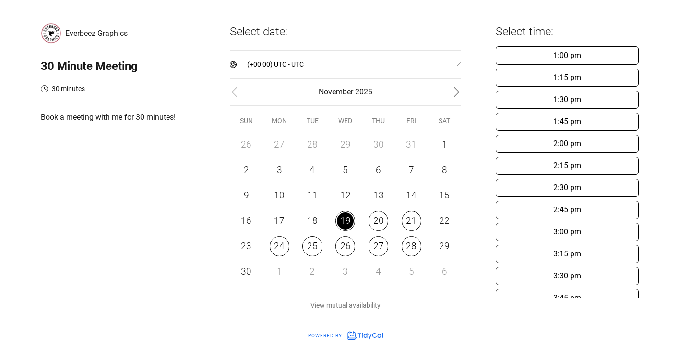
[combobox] (248, 64)
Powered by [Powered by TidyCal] (345, 335)
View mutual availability (345, 305)
